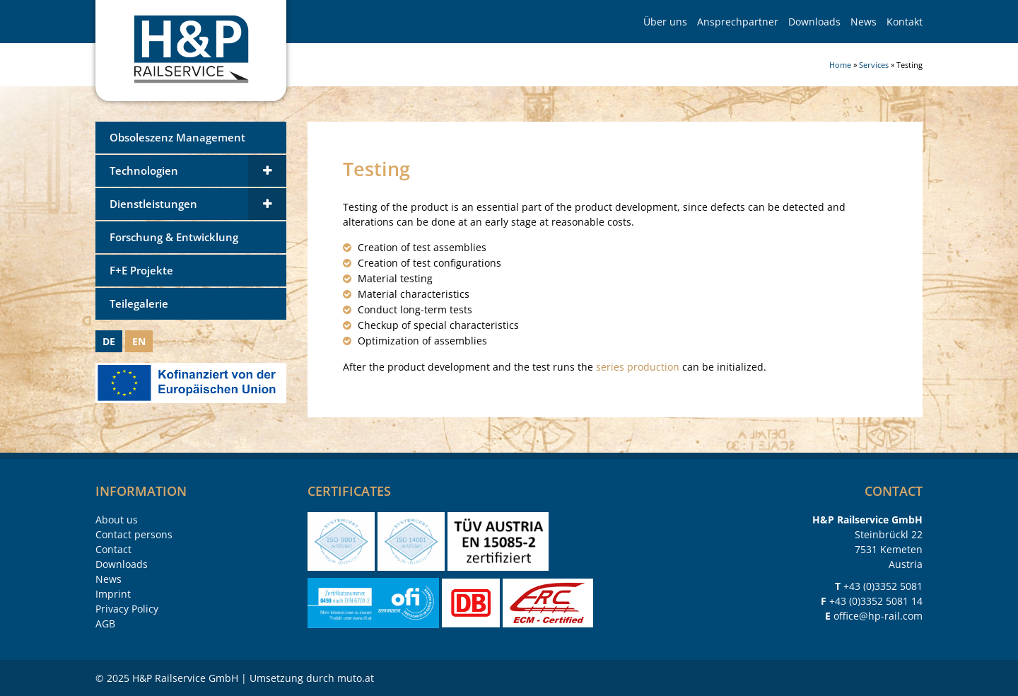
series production (637, 366)
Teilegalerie (139, 303)
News (863, 21)
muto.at (355, 678)
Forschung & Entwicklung (174, 237)
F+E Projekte (141, 270)
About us (116, 519)
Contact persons (133, 534)
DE (109, 341)
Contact (113, 549)
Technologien (144, 170)
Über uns (665, 21)
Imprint (113, 594)
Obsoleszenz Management (177, 137)
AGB (105, 623)
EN (139, 341)
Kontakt (905, 21)
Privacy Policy (126, 608)
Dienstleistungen (153, 204)
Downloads (814, 21)
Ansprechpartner (737, 21)
